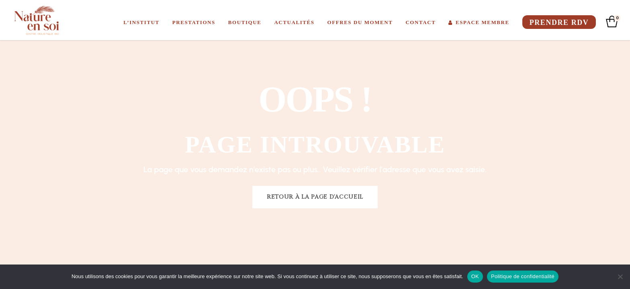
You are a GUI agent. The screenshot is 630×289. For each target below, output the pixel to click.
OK (475, 276)
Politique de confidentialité (522, 276)
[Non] (620, 277)
